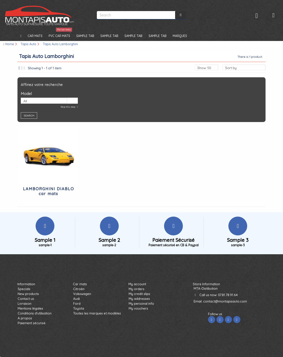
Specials (24, 289)
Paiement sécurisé (32, 323)
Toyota (78, 308)
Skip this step (68, 106)
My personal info (141, 303)
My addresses (139, 299)
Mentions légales (30, 308)
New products (28, 294)
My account (137, 284)
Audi (76, 299)
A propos (25, 318)
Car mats (80, 284)
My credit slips (139, 294)
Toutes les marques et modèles (97, 313)
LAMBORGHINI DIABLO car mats (48, 191)
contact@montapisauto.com (225, 301)
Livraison (24, 303)
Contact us (26, 299)
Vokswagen (82, 294)
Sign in (256, 15)
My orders (136, 289)
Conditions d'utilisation (35, 313)
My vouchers (138, 308)
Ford (76, 303)
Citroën (78, 289)
